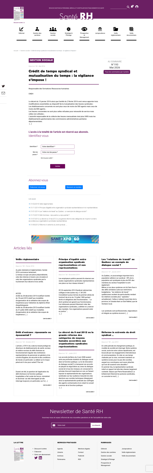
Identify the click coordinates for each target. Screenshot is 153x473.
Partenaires (61, 459)
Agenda (60, 449)
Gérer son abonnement (42, 455)
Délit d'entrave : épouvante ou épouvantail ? (55, 215)
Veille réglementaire (116, 31)
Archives (60, 456)
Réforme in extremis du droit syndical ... (53, 225)
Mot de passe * (35, 153)
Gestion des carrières (37, 31)
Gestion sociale (53, 31)
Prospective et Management (84, 32)
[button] (57, 166)
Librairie (60, 452)
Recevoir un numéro (74, 187)
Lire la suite (47, 318)
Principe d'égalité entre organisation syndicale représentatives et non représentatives (69, 208)
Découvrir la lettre (19, 22)
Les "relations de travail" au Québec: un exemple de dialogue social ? (63, 212)
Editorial (21, 30)
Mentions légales (84, 449)
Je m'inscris (96, 425)
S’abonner (37, 452)
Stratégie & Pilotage (69, 31)
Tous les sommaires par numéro (117, 72)
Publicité (81, 456)
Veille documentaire (131, 31)
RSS (79, 459)
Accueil (16, 50)
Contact (81, 452)
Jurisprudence (100, 30)
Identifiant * (34, 146)
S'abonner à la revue (37, 187)
